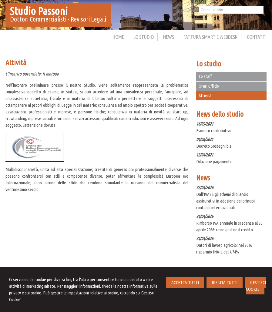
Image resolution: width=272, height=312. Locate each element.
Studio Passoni (39, 11)
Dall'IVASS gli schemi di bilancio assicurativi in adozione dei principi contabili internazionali (225, 201)
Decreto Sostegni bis (213, 146)
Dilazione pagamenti (213, 161)
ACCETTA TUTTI (185, 282)
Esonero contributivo (213, 130)
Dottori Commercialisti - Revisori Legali (58, 19)
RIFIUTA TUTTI (224, 282)
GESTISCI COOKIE (256, 286)
